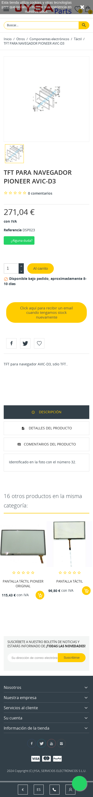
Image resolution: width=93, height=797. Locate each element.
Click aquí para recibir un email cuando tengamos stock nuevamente (46, 312)
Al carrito (40, 268)
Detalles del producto (50, 428)
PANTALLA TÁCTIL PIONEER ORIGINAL (23, 583)
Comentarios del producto (50, 444)
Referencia (13, 230)
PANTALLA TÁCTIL (69, 581)
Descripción (50, 412)
